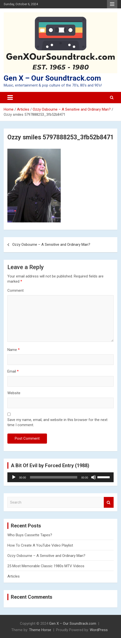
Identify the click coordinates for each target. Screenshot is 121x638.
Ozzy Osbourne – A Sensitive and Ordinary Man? (51, 244)
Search (109, 502)
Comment (15, 290)
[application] (60, 477)
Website (13, 393)
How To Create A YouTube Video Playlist (40, 545)
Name (13, 350)
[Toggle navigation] (10, 97)
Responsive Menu (112, 4)
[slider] (53, 477)
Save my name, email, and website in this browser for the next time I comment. (57, 422)
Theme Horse (40, 630)
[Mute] (93, 477)
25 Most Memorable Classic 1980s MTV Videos (45, 566)
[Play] (13, 477)
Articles (13, 576)
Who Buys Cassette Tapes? (29, 535)
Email (13, 371)
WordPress (99, 630)
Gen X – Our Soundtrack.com (52, 78)
